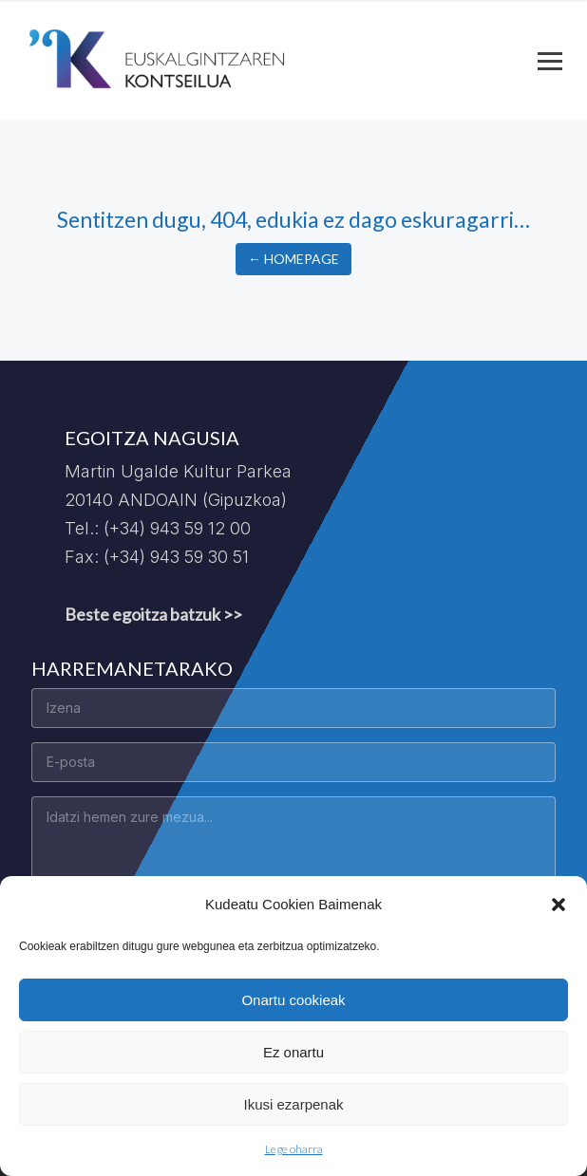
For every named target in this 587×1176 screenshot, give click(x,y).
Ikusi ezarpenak (293, 1104)
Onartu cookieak (293, 1000)
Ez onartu (293, 1052)
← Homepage (293, 259)
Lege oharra (294, 1149)
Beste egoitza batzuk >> (153, 614)
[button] (558, 904)
